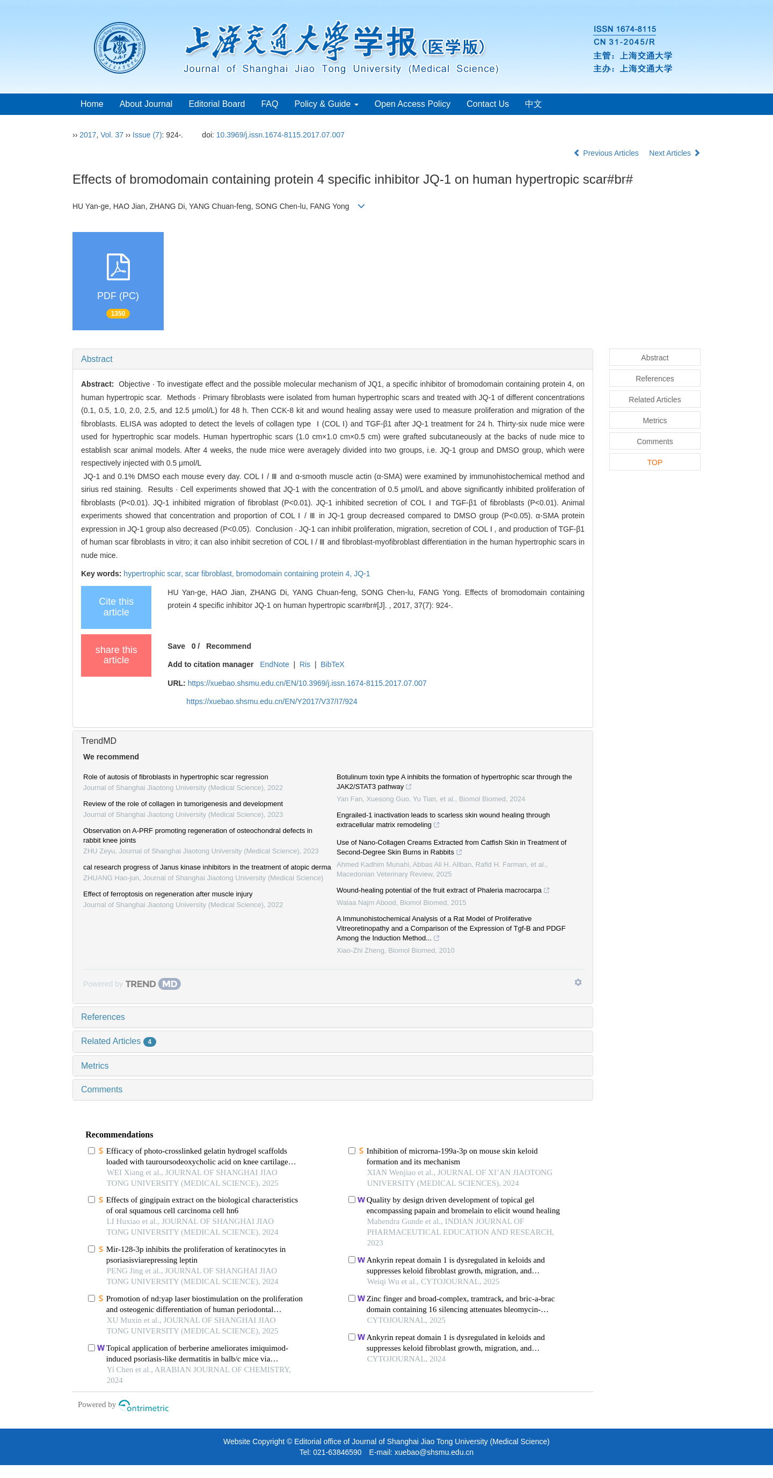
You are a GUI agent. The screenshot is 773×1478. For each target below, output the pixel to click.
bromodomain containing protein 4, (295, 573)
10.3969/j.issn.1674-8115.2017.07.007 (280, 135)
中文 (533, 103)
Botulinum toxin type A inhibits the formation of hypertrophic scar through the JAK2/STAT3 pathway (454, 783)
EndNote (274, 664)
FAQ (269, 103)
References (103, 1016)
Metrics (95, 1065)
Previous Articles (606, 153)
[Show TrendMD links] (578, 982)
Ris (305, 664)
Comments (101, 1089)
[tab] (333, 359)
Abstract (97, 359)
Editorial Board (216, 103)
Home (92, 103)
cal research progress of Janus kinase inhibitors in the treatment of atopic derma (207, 867)
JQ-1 (362, 573)
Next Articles (675, 153)
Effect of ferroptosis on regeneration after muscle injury (168, 894)
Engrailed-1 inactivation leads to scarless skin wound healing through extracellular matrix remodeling (443, 821)
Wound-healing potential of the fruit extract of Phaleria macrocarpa (443, 891)
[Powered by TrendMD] (132, 984)
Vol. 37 (111, 135)
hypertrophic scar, (154, 573)
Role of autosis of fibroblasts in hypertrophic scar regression (175, 777)
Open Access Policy (412, 103)
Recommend (228, 646)
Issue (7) (147, 135)
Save (176, 646)
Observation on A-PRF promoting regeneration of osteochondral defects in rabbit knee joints (197, 835)
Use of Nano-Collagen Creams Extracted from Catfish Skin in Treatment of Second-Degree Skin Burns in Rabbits (451, 848)
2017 (87, 135)
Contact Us (487, 103)
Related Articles (118, 1041)
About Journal (146, 103)
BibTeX (332, 664)
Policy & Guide (326, 103)
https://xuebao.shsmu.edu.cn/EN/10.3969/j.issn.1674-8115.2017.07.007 (307, 683)
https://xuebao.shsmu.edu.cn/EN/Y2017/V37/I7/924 (271, 701)
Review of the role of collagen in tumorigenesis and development (183, 804)
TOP (655, 462)
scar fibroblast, (210, 573)
